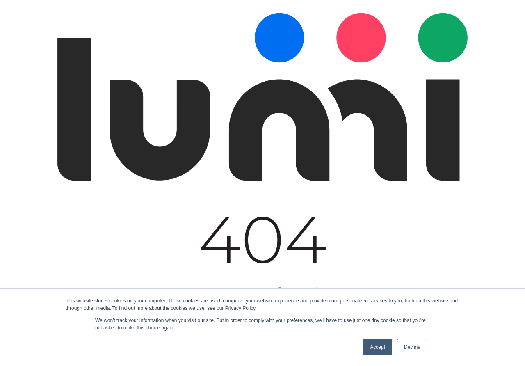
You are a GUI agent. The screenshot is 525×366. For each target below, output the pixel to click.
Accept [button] (377, 347)
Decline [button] (412, 347)
